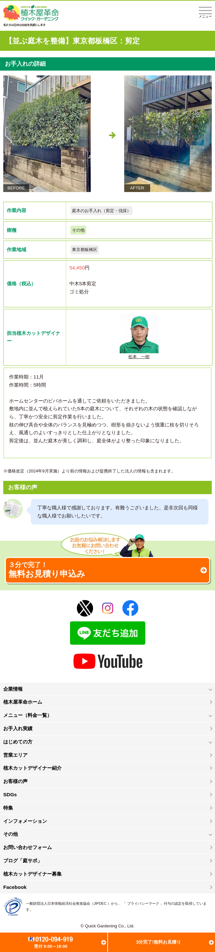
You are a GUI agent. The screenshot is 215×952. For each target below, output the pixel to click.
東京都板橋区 (84, 249)
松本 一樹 (139, 336)
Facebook (15, 887)
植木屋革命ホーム (22, 702)
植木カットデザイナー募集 (32, 874)
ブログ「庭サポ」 (22, 860)
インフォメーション (25, 821)
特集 (8, 807)
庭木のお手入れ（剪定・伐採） (101, 210)
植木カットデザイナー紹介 (32, 768)
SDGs (10, 794)
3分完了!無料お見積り (158, 942)
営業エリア (15, 755)
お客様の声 (15, 781)
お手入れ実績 (17, 728)
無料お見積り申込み (107, 570)
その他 (78, 230)
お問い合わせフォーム (27, 847)
